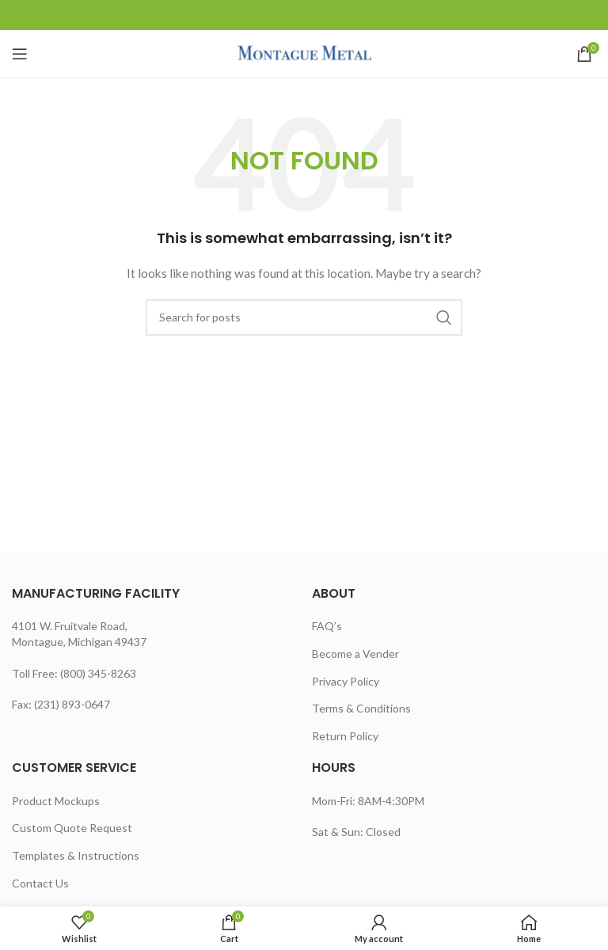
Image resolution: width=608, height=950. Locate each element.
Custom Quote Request (72, 827)
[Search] (304, 317)
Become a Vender (355, 653)
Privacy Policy (345, 681)
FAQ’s (327, 626)
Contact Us (40, 883)
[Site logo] (304, 52)
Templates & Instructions (75, 855)
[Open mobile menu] (20, 54)
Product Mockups (56, 801)
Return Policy (345, 736)
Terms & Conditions (361, 708)
